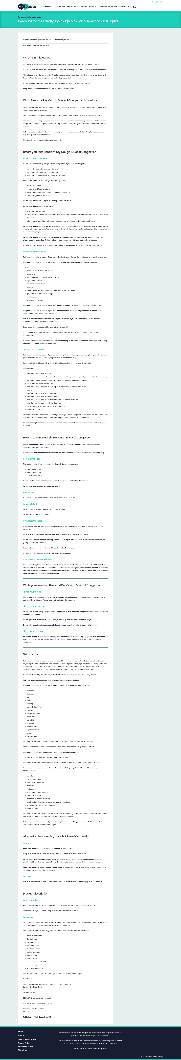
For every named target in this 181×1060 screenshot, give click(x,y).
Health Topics (87, 6)
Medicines (46, 6)
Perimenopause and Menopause (114, 6)
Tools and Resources (66, 6)
